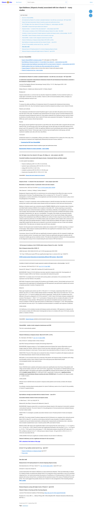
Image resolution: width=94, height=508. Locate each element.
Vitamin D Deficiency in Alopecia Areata (31, 451)
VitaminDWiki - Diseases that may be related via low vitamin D (34, 26)
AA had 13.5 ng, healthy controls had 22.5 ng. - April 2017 (35, 44)
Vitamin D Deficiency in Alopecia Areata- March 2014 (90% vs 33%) (38, 40)
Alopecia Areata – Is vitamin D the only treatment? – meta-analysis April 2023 (40, 28)
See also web (25, 46)
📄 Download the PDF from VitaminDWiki (30, 142)
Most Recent (19, 2)
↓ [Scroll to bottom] (90, 15)
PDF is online (22, 480)
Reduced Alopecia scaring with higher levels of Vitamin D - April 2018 (38, 51)
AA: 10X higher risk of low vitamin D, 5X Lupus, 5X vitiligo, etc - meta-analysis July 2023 (42, 24)
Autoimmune (25, 505)
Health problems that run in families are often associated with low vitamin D (40, 66)
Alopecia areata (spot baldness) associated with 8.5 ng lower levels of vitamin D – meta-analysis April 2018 (48, 64)
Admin (91, 2)
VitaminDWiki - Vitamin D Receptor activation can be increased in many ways (38, 35)
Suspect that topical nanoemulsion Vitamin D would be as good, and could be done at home (41, 22)
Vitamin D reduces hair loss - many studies (32, 70)
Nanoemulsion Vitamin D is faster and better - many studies (34, 148)
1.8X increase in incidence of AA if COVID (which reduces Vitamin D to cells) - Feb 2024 (42, 31)
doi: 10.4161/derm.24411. (47, 466)
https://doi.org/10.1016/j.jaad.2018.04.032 (54, 493)
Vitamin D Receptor (30, 319)
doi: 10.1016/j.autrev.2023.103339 (46, 187)
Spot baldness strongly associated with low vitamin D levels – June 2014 (39, 42)
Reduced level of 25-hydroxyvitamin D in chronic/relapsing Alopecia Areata (39, 49)
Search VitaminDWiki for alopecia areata (32, 60)
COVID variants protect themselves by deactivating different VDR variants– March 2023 (41, 257)
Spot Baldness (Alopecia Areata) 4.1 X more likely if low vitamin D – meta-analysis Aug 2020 (44, 62)
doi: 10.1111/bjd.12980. (39, 338)
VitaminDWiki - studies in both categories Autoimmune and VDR (37, 37)
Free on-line (25, 453)
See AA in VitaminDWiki (27, 17)
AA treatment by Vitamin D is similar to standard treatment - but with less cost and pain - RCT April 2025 (46, 20)
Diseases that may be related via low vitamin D (35, 175)
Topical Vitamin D (26, 68)
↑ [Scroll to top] (90, 11)
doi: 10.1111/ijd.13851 (44, 266)
